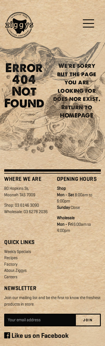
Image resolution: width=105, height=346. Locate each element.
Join (88, 320)
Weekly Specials (17, 251)
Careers (10, 276)
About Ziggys (15, 270)
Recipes (11, 257)
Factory (10, 264)
